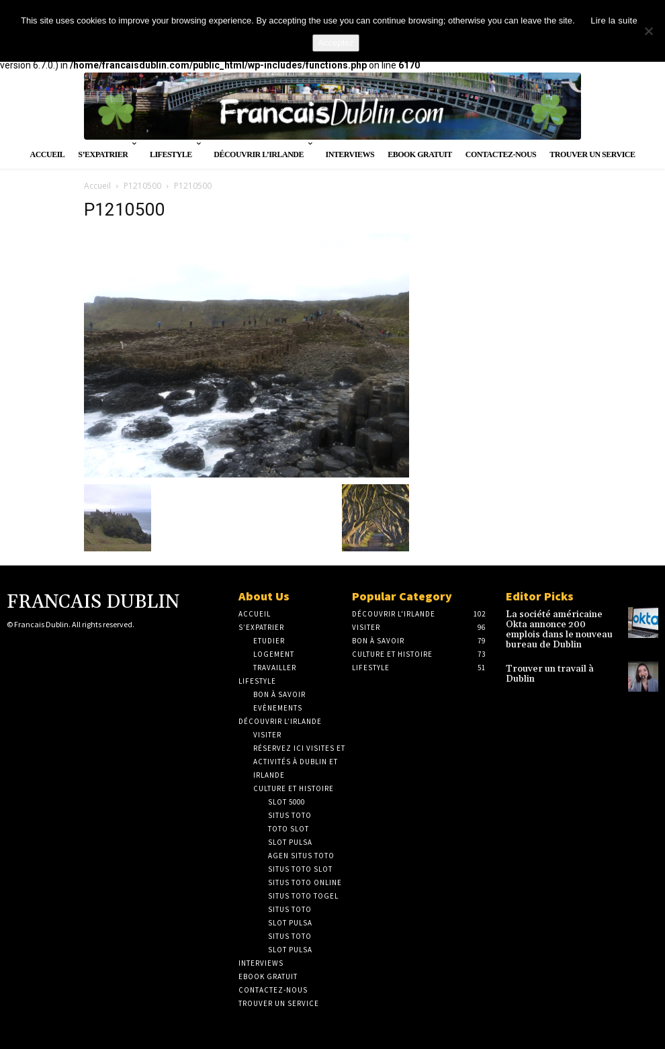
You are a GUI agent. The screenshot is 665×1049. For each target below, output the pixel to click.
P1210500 (142, 185)
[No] (648, 31)
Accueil (97, 185)
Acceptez (335, 43)
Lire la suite (613, 20)
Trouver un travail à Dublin (556, 654)
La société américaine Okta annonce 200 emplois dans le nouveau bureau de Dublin (562, 623)
